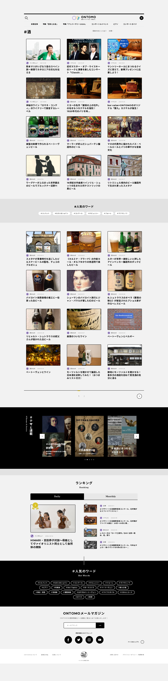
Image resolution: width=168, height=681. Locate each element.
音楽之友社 (44, 655)
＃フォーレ (107, 213)
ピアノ (115, 24)
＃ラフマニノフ (122, 213)
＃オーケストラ (88, 588)
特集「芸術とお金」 (50, 24)
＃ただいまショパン (61, 213)
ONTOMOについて (30, 655)
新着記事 (34, 24)
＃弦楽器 (54, 592)
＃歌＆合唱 (122, 588)
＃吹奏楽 (57, 588)
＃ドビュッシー (93, 213)
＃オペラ (79, 597)
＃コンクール (78, 213)
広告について (56, 655)
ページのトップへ (133, 642)
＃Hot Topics (71, 588)
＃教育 (90, 597)
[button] (85, 459)
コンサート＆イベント (100, 24)
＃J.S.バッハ (45, 213)
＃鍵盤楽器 (67, 592)
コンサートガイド (130, 24)
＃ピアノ (45, 588)
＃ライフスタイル (108, 592)
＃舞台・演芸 (40, 592)
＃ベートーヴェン (106, 588)
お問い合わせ (114, 655)
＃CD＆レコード (126, 592)
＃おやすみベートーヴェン (86, 592)
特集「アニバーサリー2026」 (75, 24)
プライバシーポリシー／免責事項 (133, 655)
